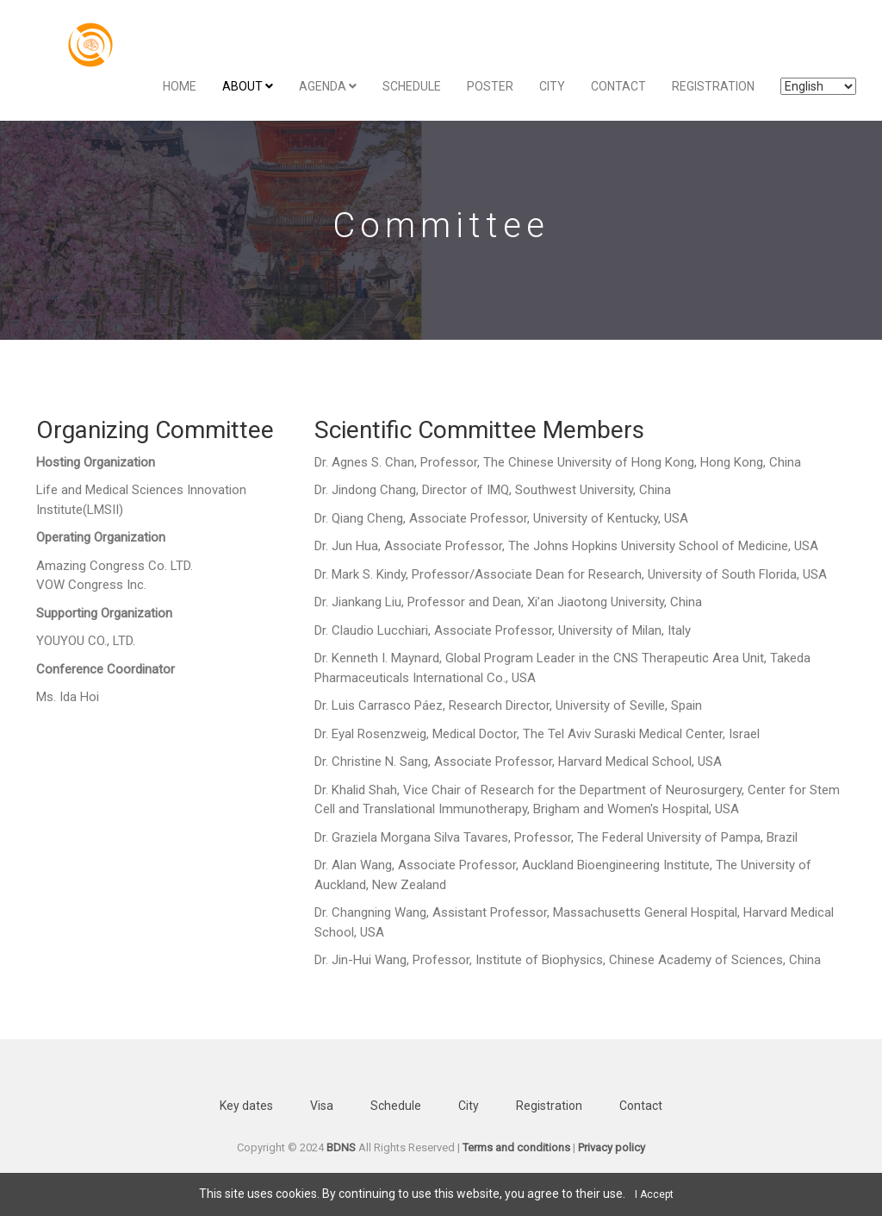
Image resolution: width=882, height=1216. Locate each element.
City (552, 86)
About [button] (247, 86)
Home (179, 86)
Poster (490, 86)
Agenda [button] (328, 86)
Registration (713, 86)
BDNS (341, 1147)
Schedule (411, 86)
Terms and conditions (516, 1147)
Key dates (246, 1106)
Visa (321, 1106)
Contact (618, 86)
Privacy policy (611, 1147)
